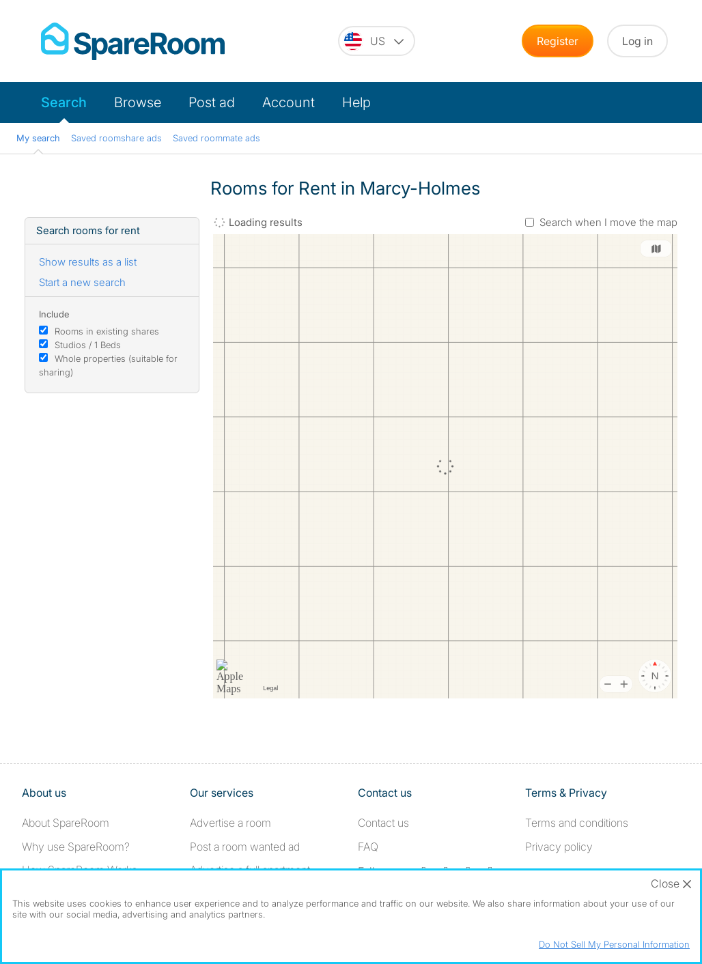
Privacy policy (559, 846)
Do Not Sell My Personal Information (614, 944)
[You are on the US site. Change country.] (376, 41)
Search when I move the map (608, 222)
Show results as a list (88, 261)
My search (38, 137)
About (65, 823)
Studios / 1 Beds (88, 344)
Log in (637, 41)
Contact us (383, 823)
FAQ (368, 846)
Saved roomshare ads (116, 137)
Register (557, 41)
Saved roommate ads (216, 137)
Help (356, 102)
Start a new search (82, 282)
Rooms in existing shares (107, 331)
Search (64, 102)
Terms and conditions (576, 823)
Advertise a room (230, 823)
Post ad (211, 102)
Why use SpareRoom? (76, 846)
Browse (137, 102)
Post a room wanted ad (245, 846)
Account (288, 102)
